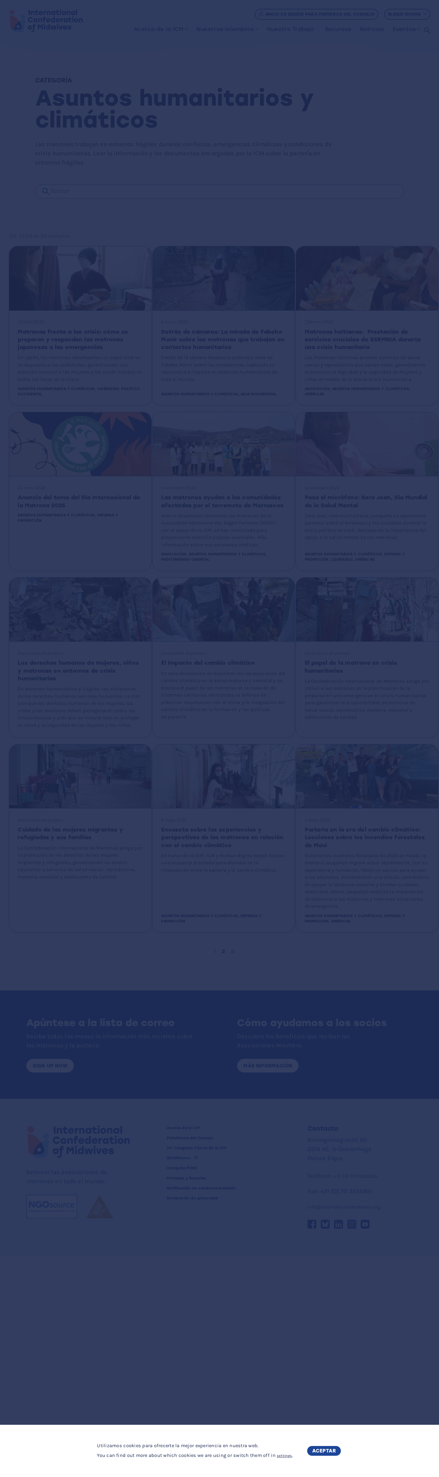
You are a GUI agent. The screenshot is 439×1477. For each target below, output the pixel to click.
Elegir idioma (407, 14)
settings (280, 1455)
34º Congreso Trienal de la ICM (216, 1371)
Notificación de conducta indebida (209, 1423)
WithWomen (186, 1383)
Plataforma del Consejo (206, 1359)
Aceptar (326, 1450)
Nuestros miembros (224, 29)
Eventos (403, 29)
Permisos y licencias (200, 1407)
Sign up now (56, 1282)
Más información (275, 1282)
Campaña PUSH (192, 1395)
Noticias (371, 29)
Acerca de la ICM (158, 29)
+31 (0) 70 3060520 (361, 1394)
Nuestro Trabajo (289, 29)
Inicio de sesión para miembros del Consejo (317, 14)
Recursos (337, 29)
